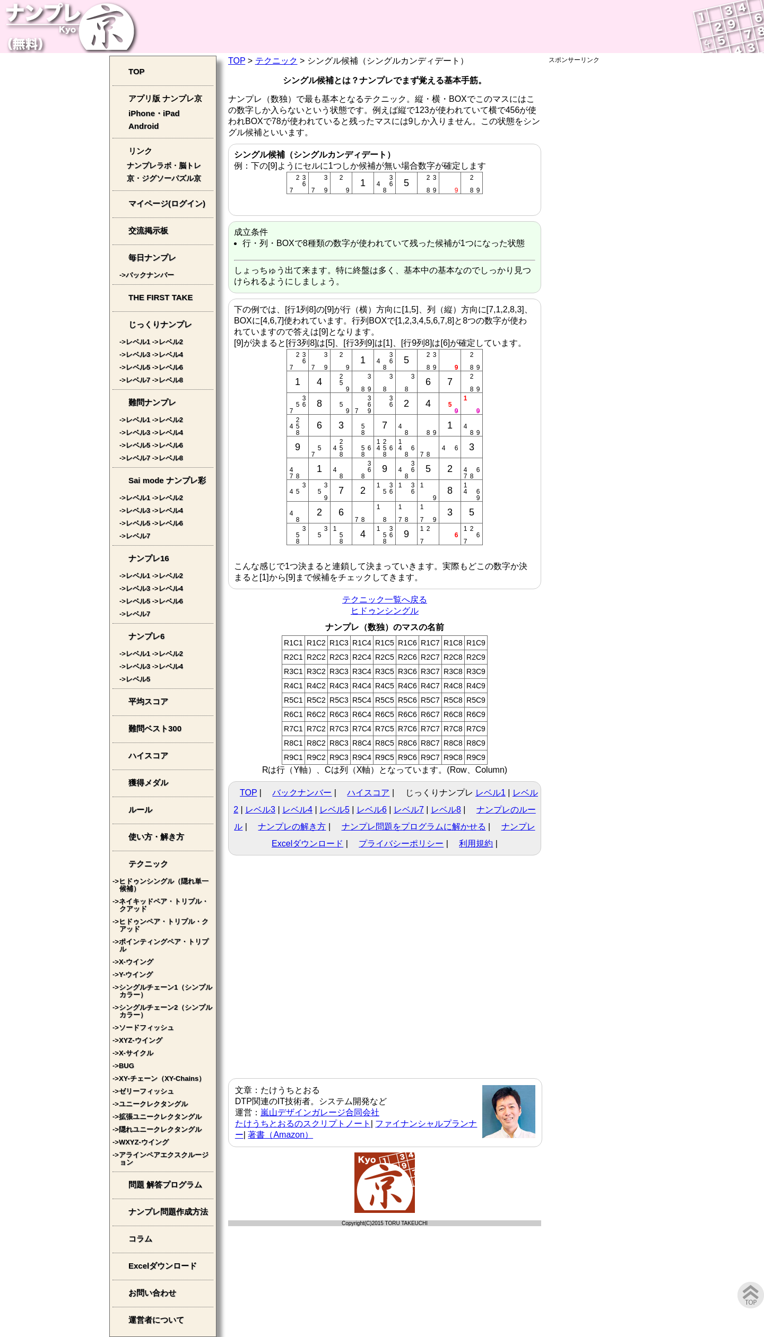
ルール (140, 809)
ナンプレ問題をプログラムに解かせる (414, 826)
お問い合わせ (152, 1292)
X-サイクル (136, 1053)
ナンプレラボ (149, 166)
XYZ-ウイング (140, 1040)
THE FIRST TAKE (160, 297)
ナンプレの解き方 (292, 826)
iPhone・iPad (154, 113)
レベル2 (171, 342)
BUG (126, 1066)
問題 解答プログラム (165, 1184)
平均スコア (148, 701)
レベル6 (372, 809)
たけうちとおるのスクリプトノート (303, 1123)
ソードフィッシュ (146, 1028)
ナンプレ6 (146, 636)
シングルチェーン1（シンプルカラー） (165, 991)
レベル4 (297, 809)
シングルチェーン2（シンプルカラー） (165, 1011)
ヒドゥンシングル (385, 610)
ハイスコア (368, 792)
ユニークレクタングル (153, 1104)
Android (143, 125)
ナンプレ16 (148, 558)
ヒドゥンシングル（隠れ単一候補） (164, 885)
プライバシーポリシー (401, 843)
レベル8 (446, 809)
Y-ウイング (136, 974)
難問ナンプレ (152, 402)
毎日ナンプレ (152, 257)
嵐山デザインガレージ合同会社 (320, 1112)
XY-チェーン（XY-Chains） (162, 1078)
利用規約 (476, 843)
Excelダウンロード (162, 1265)
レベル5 (334, 809)
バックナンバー (302, 792)
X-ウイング (136, 962)
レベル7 (409, 809)
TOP (236, 60)
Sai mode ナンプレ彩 (167, 480)
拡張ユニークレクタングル (160, 1117)
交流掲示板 (148, 230)
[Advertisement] (602, 224)
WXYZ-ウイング (144, 1142)
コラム (140, 1238)
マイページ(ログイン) (166, 203)
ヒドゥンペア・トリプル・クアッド (164, 925)
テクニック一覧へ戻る (384, 599)
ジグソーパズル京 (171, 178)
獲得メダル (148, 782)
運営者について (156, 1319)
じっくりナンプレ (160, 324)
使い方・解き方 (156, 836)
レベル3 (260, 809)
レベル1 (490, 792)
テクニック (276, 60)
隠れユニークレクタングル (160, 1129)
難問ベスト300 (154, 728)
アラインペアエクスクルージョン (164, 1158)
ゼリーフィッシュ (146, 1091)
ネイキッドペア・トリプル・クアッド (164, 905)
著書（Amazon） (280, 1134)
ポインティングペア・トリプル (164, 945)
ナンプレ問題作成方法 (168, 1211)
